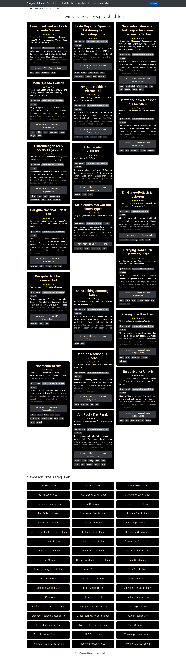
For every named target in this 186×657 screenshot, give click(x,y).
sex (128, 304)
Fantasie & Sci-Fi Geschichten (48, 643)
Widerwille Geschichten (138, 643)
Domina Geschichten (48, 578)
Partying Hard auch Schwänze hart (137, 252)
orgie (56, 418)
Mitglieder (65, 3)
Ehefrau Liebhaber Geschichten (48, 606)
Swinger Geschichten (138, 550)
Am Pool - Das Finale (93, 414)
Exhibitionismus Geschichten (48, 634)
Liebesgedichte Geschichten (93, 606)
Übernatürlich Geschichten (137, 587)
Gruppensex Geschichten (93, 513)
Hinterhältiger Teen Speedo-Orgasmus (48, 148)
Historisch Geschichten (93, 550)
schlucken (123, 361)
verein (128, 300)
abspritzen (134, 150)
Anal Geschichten (48, 485)
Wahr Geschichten (137, 625)
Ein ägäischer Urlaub (137, 371)
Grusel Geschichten (93, 522)
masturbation (96, 248)
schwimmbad (130, 86)
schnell (39, 422)
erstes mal (33, 266)
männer (86, 248)
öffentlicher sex (47, 418)
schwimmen (53, 132)
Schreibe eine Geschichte (98, 3)
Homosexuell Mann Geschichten (52, 101)
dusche (88, 76)
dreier (40, 415)
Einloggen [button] (153, 3)
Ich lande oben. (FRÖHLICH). (93, 149)
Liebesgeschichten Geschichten (93, 615)
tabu (31, 73)
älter (103, 464)
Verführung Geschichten (137, 606)
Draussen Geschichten (48, 587)
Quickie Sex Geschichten (137, 494)
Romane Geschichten (138, 513)
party (121, 300)
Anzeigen (82, 3)
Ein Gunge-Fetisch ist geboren (137, 194)
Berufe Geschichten (48, 513)
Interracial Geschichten (93, 578)
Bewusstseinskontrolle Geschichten (48, 532)
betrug (91, 461)
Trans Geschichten (137, 578)
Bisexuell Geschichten (94, 223)
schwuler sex (79, 76)
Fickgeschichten (93, 485)
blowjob (32, 136)
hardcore (151, 150)
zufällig (140, 300)
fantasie (48, 266)
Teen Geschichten (137, 569)
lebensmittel (124, 240)
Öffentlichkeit (34, 200)
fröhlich (39, 132)
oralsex (62, 132)
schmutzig (133, 240)
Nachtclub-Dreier (48, 366)
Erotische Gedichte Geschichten (48, 615)
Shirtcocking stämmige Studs (93, 293)
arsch (90, 194)
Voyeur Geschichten (137, 615)
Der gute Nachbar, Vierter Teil (93, 89)
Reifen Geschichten (138, 504)
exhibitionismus (54, 196)
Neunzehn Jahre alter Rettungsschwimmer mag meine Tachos (138, 30)
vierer (128, 357)
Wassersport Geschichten (137, 634)
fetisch (135, 90)
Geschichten (52, 3)
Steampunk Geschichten (137, 541)
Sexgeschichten (35, 3)
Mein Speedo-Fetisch (48, 83)
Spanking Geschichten (137, 522)
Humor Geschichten (93, 569)
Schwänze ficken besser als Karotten (138, 102)
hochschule (136, 357)
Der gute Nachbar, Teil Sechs (93, 356)
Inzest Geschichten (93, 587)
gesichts (145, 357)
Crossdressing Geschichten (48, 569)
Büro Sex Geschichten (48, 550)
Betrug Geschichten (48, 522)
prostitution (45, 73)
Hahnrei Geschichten (93, 532)
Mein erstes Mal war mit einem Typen (93, 207)
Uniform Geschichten (138, 597)
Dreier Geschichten (48, 597)
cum (39, 136)
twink (37, 73)
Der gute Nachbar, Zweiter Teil (48, 278)
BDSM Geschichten (48, 494)
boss (133, 300)
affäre (97, 461)
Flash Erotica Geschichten (92, 494)
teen (45, 132)
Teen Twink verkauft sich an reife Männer (48, 28)
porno (77, 464)
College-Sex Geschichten (48, 560)
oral (55, 266)
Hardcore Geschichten (93, 541)
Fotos (73, 3)
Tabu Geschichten (49, 48)
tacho (43, 200)
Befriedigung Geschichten (140, 211)
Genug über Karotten (137, 314)
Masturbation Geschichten (93, 625)
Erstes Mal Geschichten (48, 625)
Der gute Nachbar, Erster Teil (48, 212)
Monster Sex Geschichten (93, 643)
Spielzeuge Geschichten (137, 532)
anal (53, 73)
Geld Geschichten (93, 504)
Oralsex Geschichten (137, 485)
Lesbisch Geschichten (93, 597)
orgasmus (56, 200)
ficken (32, 422)
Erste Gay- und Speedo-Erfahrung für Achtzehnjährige (93, 30)
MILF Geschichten (93, 634)
